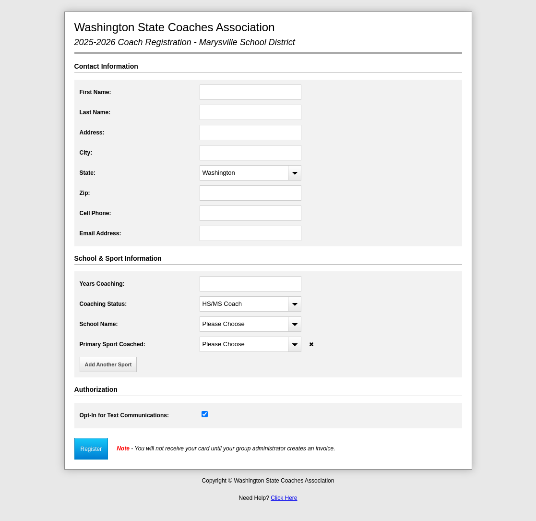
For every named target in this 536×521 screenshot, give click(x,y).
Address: (92, 132)
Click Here (284, 498)
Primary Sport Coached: (112, 344)
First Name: (95, 92)
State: (87, 173)
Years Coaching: (102, 283)
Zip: (85, 193)
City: (86, 152)
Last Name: (95, 112)
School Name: (99, 324)
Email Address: (100, 233)
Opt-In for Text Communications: (124, 415)
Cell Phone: (95, 213)
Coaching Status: (103, 304)
